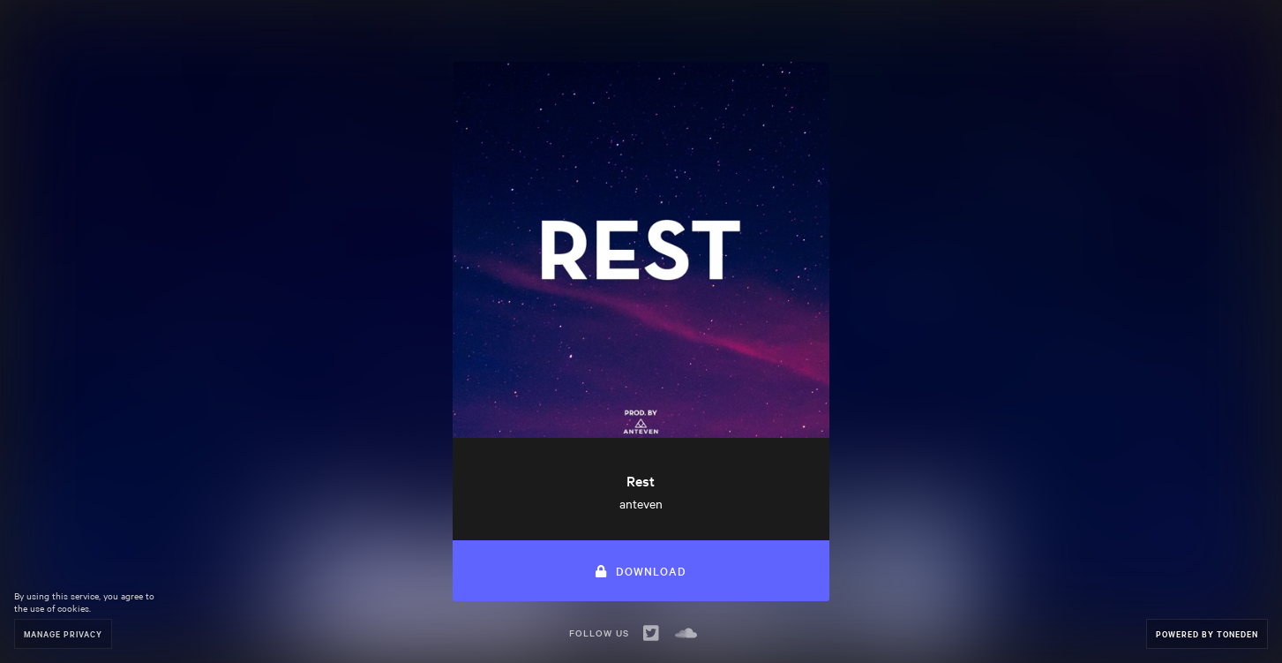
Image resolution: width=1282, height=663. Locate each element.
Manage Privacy (63, 633)
